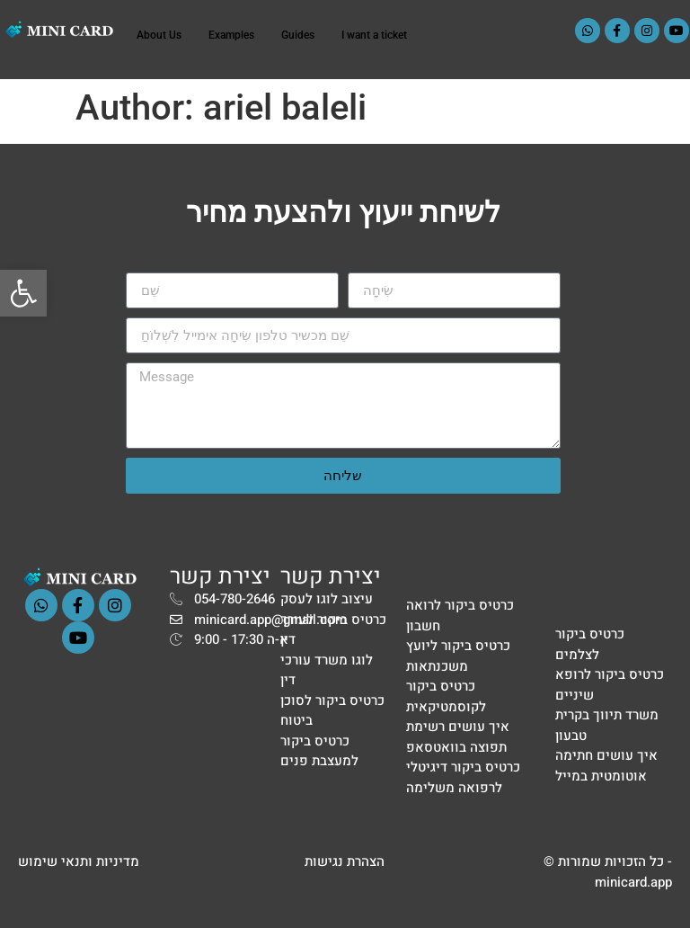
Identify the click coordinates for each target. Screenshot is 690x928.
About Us (159, 35)
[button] (23, 293)
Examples (231, 35)
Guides (297, 35)
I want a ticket (374, 35)
